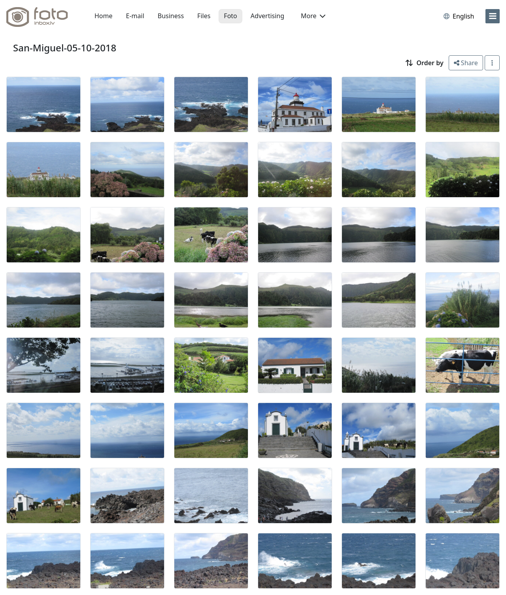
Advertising (267, 15)
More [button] (313, 15)
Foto (230, 15)
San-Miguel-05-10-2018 (64, 47)
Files (203, 15)
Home (103, 15)
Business (171, 15)
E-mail (135, 15)
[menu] (492, 16)
